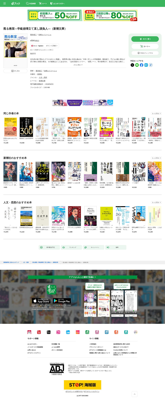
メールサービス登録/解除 (35, 347)
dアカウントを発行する (74, 391)
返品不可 (33, 53)
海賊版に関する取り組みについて (99, 353)
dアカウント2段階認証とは (97, 350)
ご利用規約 (92, 344)
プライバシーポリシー (96, 347)
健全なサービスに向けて (121, 347)
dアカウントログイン (34, 353)
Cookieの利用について (120, 350)
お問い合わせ (32, 350)
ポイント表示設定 (57, 350)
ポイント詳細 (51, 46)
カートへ (147, 46)
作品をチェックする (146, 53)
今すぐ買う (147, 39)
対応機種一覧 (56, 344)
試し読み (17, 71)
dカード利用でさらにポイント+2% (41, 50)
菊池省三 (33, 35)
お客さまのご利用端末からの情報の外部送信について (125, 354)
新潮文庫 (42, 81)
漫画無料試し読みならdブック (11, 262)
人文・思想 (43, 77)
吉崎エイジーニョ (44, 35)
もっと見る (155, 113)
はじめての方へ (32, 344)
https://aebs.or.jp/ (74, 372)
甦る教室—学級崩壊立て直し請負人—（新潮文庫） (46, 262)
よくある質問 (56, 347)
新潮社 (39, 74)
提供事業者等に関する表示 (121, 344)
